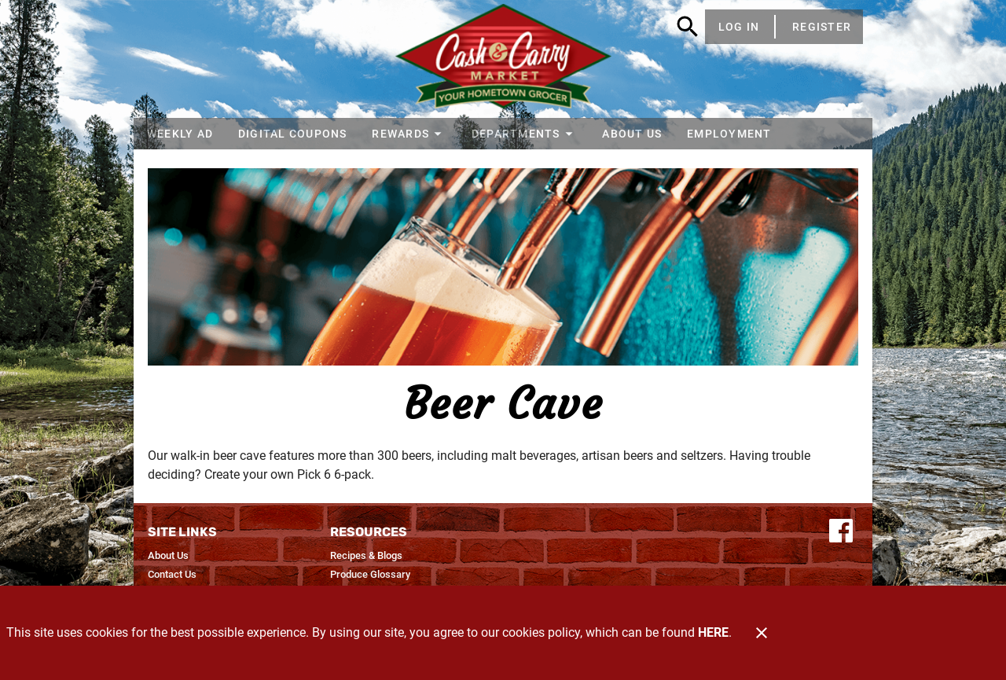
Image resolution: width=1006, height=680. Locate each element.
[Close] (761, 633)
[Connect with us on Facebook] (841, 529)
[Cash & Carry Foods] (503, 59)
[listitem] (168, 555)
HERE (713, 632)
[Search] (687, 26)
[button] (409, 133)
